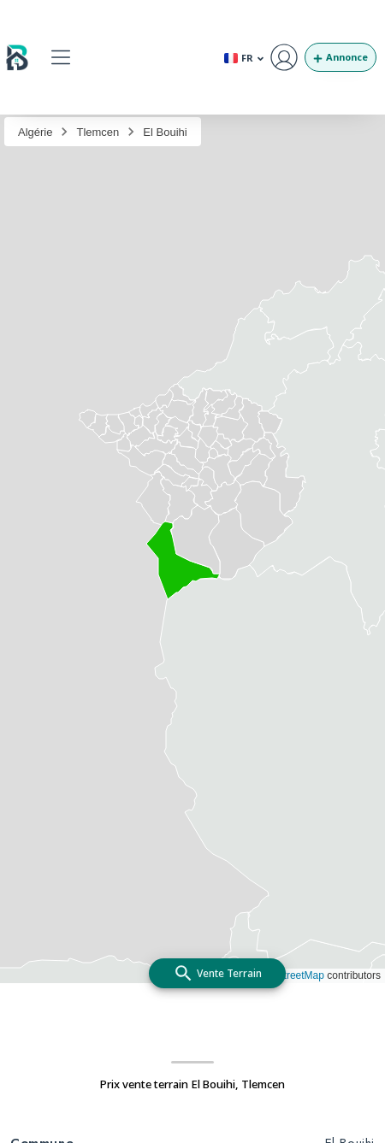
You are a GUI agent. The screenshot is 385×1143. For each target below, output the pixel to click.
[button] (60, 57)
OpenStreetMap (288, 975)
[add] (217, 973)
